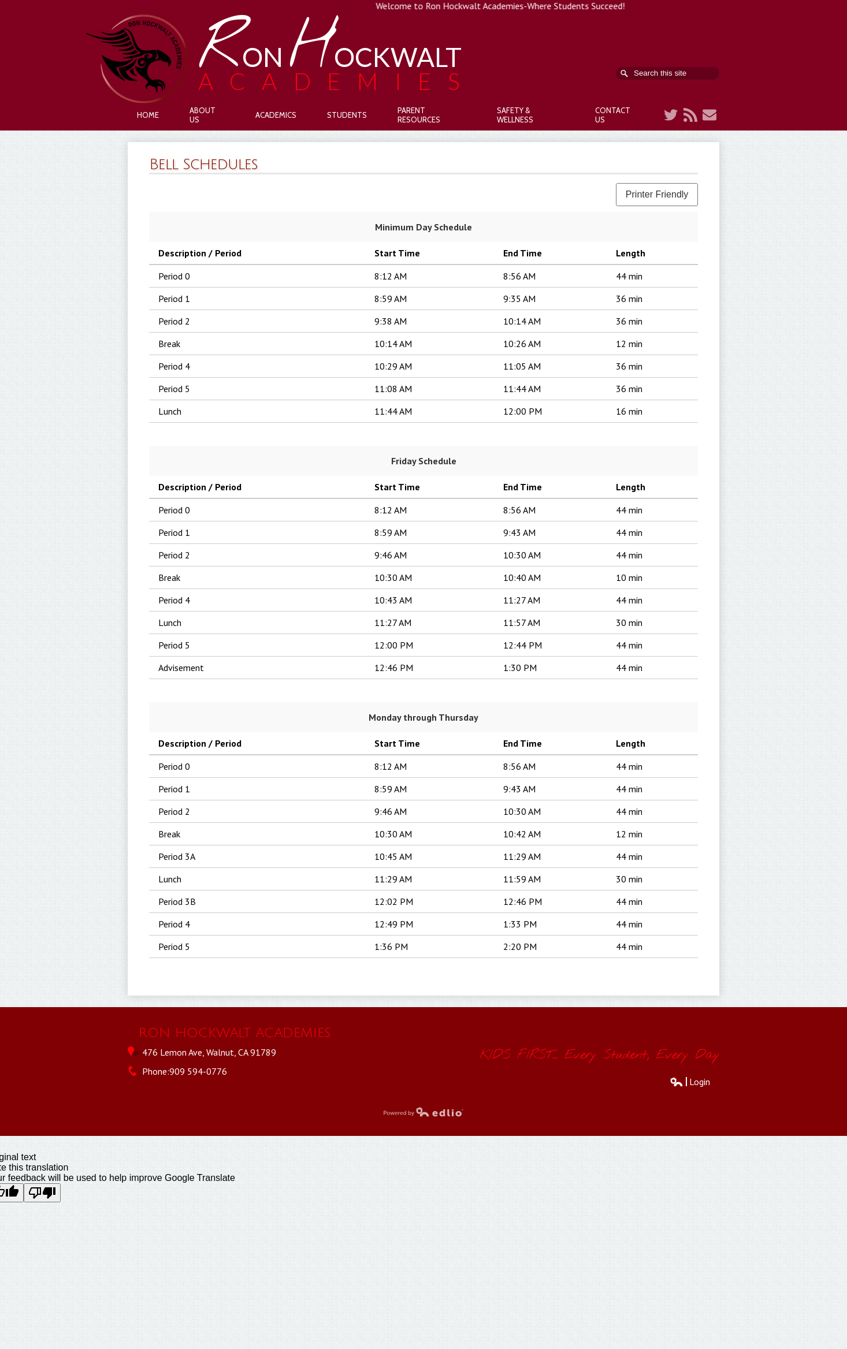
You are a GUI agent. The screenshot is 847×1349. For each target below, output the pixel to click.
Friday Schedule (423, 461)
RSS (690, 115)
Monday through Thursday (423, 717)
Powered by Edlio (423, 1111)
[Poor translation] (42, 1192)
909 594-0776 (198, 1071)
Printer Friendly (657, 194)
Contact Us (709, 115)
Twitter (671, 115)
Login (690, 1081)
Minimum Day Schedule (423, 227)
